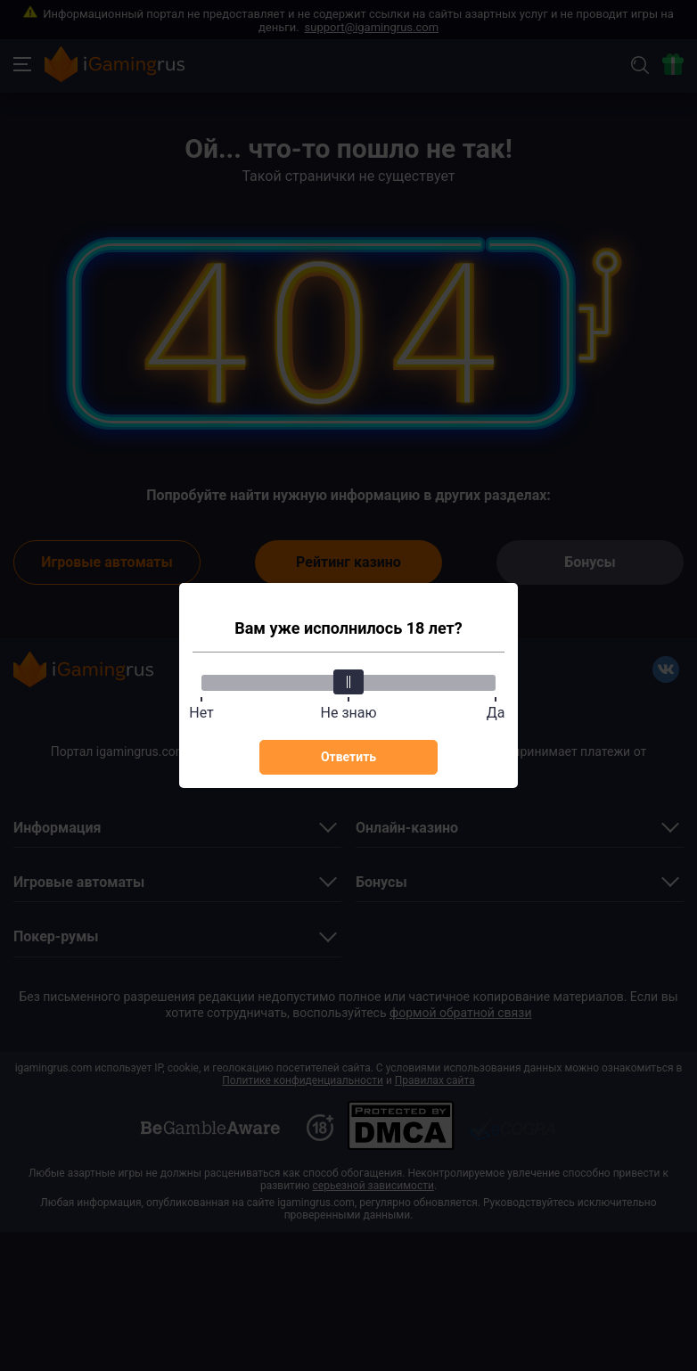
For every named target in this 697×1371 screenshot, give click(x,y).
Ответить (348, 757)
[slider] (348, 681)
